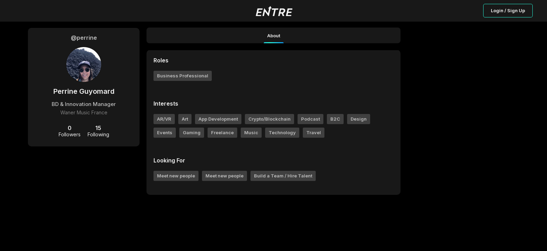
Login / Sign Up (508, 10)
